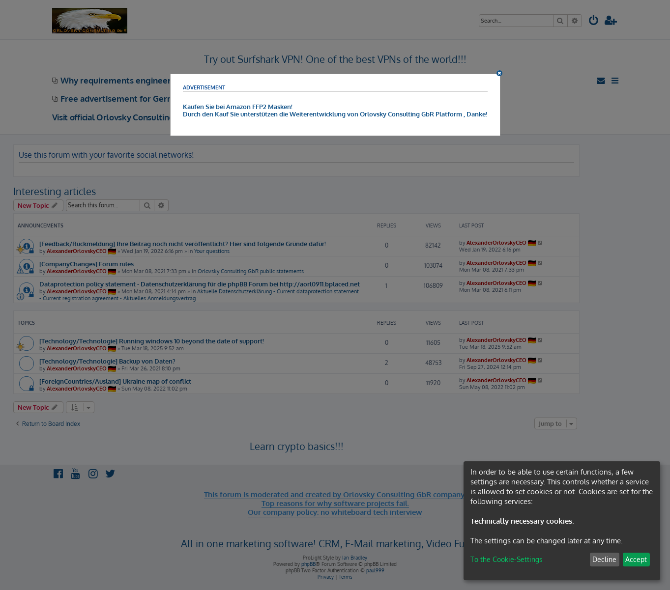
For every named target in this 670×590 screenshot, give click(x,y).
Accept (636, 559)
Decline (604, 559)
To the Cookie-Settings (506, 559)
